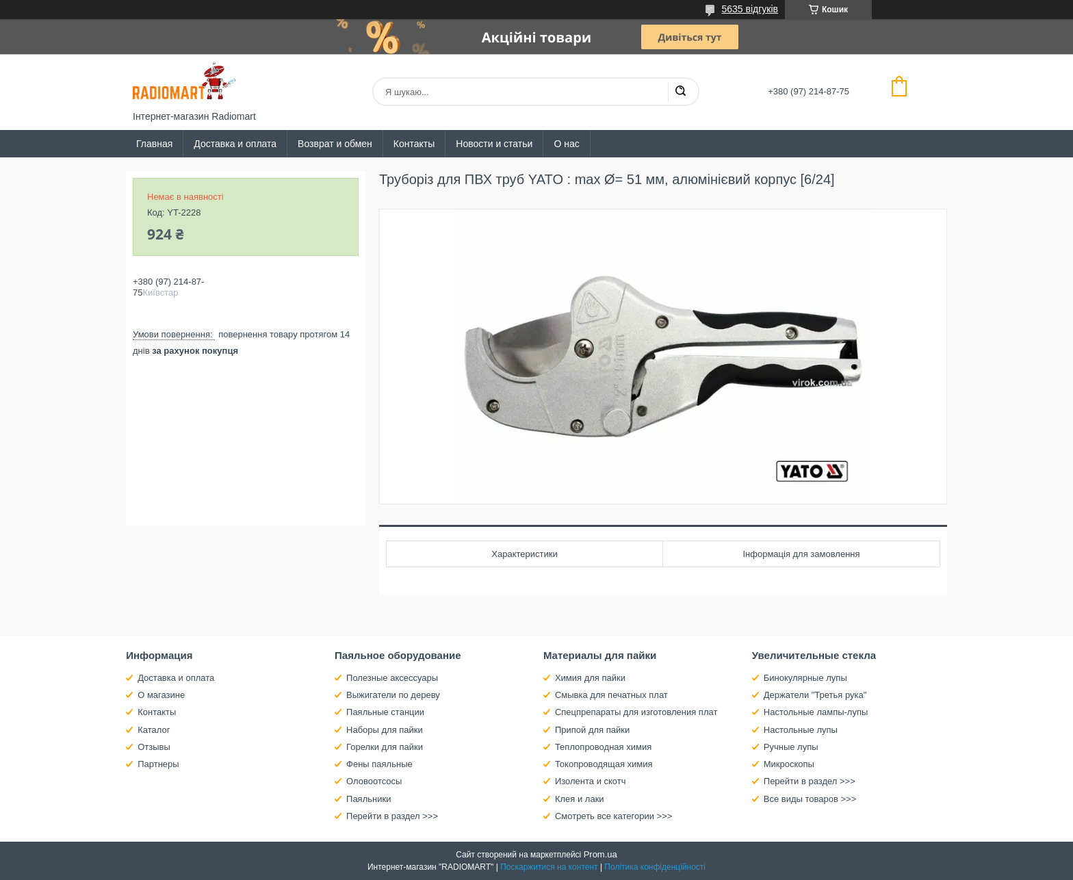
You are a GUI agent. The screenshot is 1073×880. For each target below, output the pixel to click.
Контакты (414, 143)
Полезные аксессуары (392, 678)
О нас (566, 143)
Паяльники (368, 799)
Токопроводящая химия (604, 764)
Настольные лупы (801, 730)
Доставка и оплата (235, 143)
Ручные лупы (791, 747)
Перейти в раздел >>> (392, 816)
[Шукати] (680, 91)
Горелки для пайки (384, 747)
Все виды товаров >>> (810, 799)
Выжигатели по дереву (393, 695)
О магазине (161, 695)
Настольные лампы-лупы (816, 712)
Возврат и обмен (335, 143)
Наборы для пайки (384, 730)
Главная (154, 143)
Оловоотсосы (374, 781)
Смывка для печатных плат (611, 695)
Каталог (154, 730)
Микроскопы (789, 764)
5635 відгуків (749, 8)
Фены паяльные (379, 764)
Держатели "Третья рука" (815, 695)
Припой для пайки (592, 730)
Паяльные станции (385, 712)
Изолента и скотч (590, 781)
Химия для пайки (590, 678)
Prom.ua (600, 854)
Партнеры (158, 764)
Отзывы (154, 747)
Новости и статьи (494, 143)
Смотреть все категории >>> (613, 816)
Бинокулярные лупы (805, 678)
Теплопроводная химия (603, 747)
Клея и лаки (579, 799)
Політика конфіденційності (655, 867)
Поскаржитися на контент (548, 867)
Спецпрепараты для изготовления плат (636, 712)
